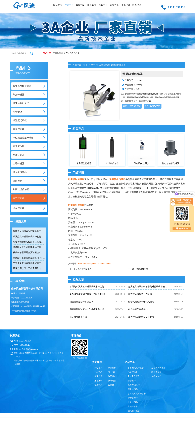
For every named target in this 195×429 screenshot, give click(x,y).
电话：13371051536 (131, 106)
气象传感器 (133, 372)
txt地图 (111, 385)
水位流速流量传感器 (137, 394)
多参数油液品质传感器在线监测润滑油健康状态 (29, 242)
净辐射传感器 (142, 269)
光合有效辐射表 (85, 269)
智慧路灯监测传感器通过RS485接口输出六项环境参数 (29, 258)
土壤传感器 (133, 406)
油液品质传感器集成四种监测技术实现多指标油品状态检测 (29, 236)
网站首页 (57, 5)
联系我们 (136, 5)
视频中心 (103, 5)
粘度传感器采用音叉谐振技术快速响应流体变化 (29, 252)
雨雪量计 (132, 381)
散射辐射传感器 (76, 179)
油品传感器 (156, 376)
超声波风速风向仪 (71, 53)
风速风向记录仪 (135, 376)
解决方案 (80, 5)
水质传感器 (133, 402)
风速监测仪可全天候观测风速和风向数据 (29, 268)
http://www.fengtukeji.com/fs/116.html (94, 264)
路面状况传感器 (158, 368)
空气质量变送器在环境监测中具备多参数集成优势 (29, 263)
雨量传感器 (58, 53)
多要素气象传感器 (136, 368)
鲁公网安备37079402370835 (112, 425)
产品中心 (69, 5)
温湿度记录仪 (134, 385)
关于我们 (125, 5)
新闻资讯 (114, 5)
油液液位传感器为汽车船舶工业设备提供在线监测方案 (29, 231)
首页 (85, 65)
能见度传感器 (134, 411)
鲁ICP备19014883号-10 (142, 425)
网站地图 (112, 381)
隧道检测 (132, 415)
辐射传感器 (104, 65)
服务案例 (91, 5)
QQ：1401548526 (152, 106)
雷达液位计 (133, 398)
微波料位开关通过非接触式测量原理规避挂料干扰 (29, 247)
